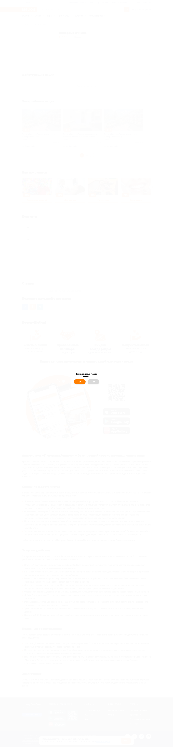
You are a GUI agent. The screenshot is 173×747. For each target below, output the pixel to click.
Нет (93, 382)
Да (80, 382)
